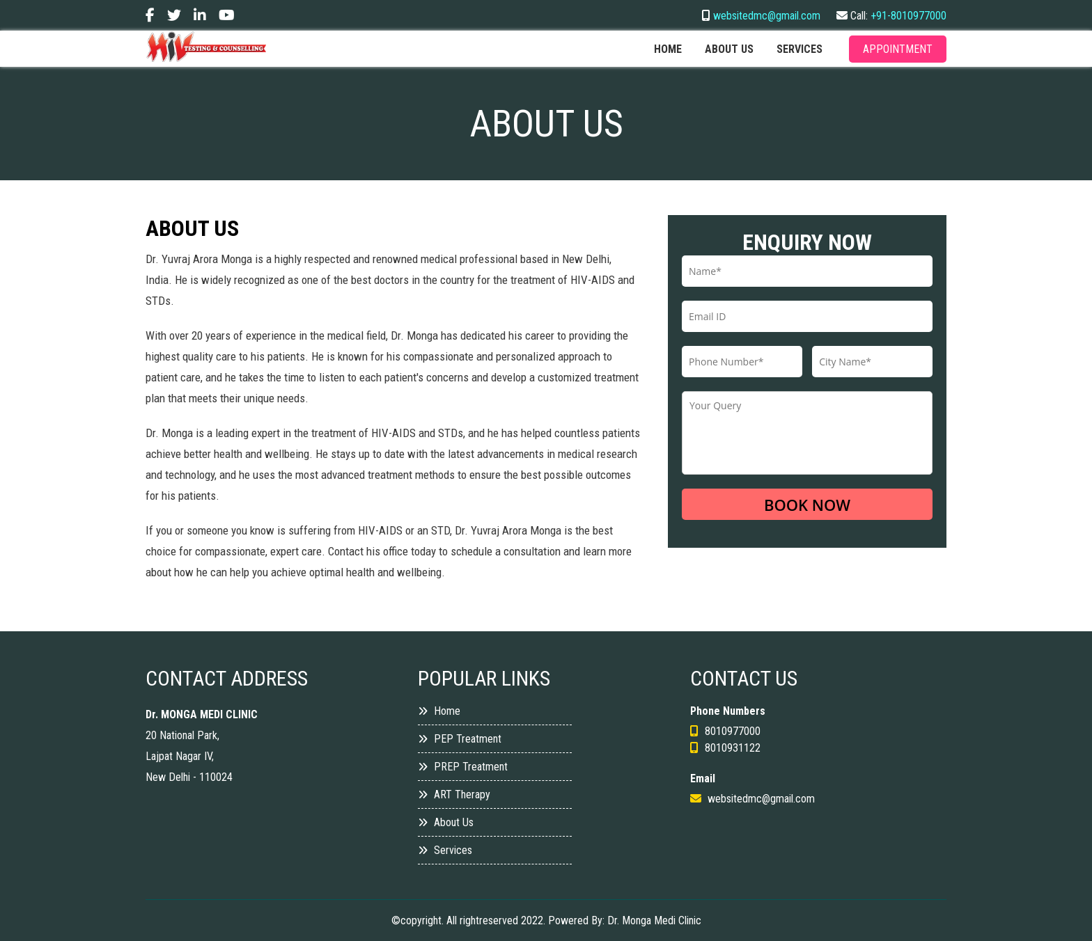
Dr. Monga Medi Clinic (654, 920)
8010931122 (732, 747)
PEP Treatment (459, 738)
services (799, 49)
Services (445, 850)
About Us (446, 822)
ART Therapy (454, 794)
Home (668, 49)
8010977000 (732, 731)
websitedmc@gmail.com (766, 15)
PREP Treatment (463, 766)
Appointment (898, 49)
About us (729, 49)
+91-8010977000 (908, 15)
